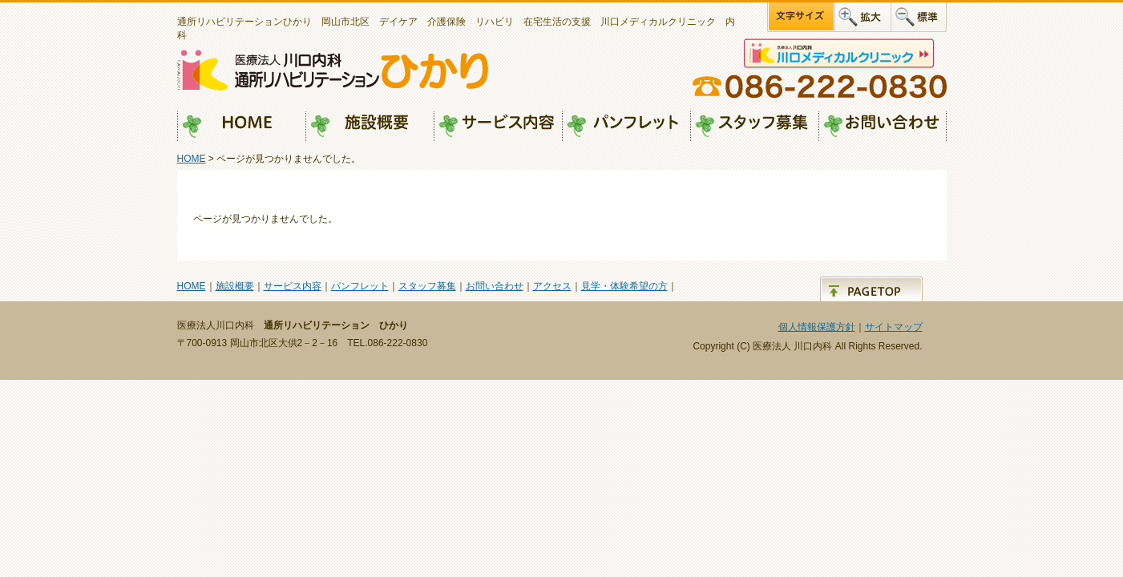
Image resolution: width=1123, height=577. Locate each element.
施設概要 (369, 126)
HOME (241, 126)
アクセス (552, 286)
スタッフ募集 (754, 126)
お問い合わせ (882, 126)
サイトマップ (894, 327)
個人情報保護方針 (816, 327)
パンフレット (626, 126)
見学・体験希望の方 (624, 286)
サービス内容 (498, 126)
